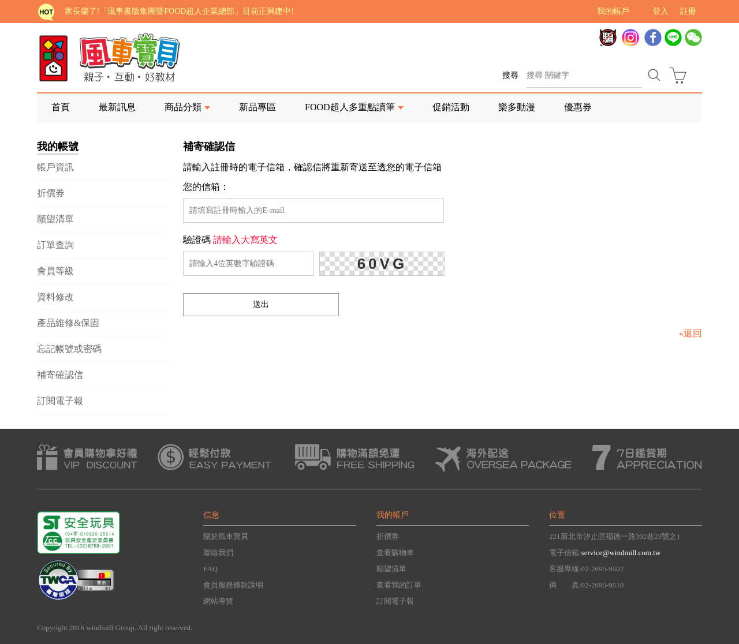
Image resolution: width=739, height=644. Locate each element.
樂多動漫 (516, 107)
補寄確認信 (60, 375)
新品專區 (257, 107)
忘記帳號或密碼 (69, 349)
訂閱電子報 (60, 401)
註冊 (688, 11)
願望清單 (55, 219)
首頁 (60, 107)
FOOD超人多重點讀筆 (350, 107)
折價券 (51, 193)
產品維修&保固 (68, 323)
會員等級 (55, 271)
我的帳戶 (613, 11)
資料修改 (55, 297)
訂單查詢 (55, 245)
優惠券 (578, 107)
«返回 (690, 333)
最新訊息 (117, 107)
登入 (660, 11)
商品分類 (183, 107)
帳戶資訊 (55, 167)
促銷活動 (450, 107)
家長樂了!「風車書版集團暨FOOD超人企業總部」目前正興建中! (179, 11)
